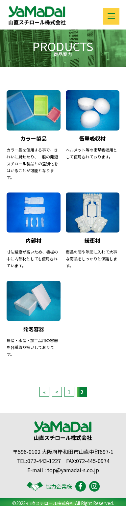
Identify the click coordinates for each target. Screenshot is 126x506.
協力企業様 (49, 486)
